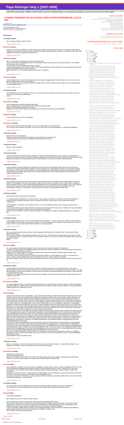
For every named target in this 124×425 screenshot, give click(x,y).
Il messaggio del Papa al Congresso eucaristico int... (102, 210)
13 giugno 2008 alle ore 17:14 (13, 262)
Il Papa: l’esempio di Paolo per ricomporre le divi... (102, 90)
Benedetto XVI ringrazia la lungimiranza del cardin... (102, 160)
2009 (89, 50)
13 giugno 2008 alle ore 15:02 (13, 150)
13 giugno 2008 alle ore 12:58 (13, 111)
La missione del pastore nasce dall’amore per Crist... (102, 69)
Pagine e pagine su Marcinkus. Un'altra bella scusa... (103, 219)
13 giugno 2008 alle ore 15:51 (13, 226)
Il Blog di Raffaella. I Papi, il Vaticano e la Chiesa (110, 18)
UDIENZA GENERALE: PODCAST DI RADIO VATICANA (104, 205)
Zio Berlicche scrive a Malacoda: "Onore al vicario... (102, 186)
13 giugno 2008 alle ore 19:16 (13, 338)
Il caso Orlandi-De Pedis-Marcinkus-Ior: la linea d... (102, 202)
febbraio (91, 235)
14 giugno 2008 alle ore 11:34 (13, 380)
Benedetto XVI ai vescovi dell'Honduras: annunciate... (103, 178)
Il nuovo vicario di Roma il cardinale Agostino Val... (102, 126)
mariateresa (8, 101)
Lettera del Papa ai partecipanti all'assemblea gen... (102, 214)
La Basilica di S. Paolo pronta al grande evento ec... (102, 125)
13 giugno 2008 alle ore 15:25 (13, 190)
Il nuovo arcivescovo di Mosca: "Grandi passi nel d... (102, 83)
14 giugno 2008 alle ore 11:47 (13, 390)
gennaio (91, 236)
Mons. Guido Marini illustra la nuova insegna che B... (102, 192)
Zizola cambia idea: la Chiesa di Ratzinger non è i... (102, 139)
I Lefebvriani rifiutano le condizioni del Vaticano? (101, 171)
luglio (90, 60)
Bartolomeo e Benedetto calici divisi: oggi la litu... (101, 101)
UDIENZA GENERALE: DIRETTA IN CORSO (100, 208)
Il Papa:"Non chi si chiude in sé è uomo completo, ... (102, 197)
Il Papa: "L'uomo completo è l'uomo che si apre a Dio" (103, 203)
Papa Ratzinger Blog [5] (116, 23)
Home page (42, 419)
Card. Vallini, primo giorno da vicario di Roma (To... (102, 146)
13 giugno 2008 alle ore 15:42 (13, 215)
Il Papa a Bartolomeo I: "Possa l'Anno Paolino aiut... (102, 137)
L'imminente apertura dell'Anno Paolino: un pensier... (102, 163)
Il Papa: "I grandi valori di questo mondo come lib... (102, 195)
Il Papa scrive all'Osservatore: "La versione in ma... (102, 184)
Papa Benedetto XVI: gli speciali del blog (112, 30)
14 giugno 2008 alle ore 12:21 (13, 413)
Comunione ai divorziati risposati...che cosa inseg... (102, 228)
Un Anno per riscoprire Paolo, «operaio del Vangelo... (103, 149)
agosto (91, 58)
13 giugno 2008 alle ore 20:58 (13, 361)
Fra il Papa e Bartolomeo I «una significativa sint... (102, 80)
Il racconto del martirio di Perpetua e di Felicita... (101, 189)
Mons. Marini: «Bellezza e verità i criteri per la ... (101, 182)
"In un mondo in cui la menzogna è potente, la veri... (102, 109)
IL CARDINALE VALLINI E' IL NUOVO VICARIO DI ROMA (104, 162)
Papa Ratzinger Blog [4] (116, 24)
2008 (89, 52)
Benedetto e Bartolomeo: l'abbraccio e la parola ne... (102, 72)
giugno (91, 61)
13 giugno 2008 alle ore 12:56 (13, 98)
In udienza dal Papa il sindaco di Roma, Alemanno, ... (103, 128)
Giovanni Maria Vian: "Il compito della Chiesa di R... (102, 66)
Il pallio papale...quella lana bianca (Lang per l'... (101, 187)
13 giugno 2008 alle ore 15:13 (13, 176)
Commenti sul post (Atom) (15, 422)
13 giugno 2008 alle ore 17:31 (13, 290)
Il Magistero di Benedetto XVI (115, 20)
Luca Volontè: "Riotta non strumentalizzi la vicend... (102, 166)
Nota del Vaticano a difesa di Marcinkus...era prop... (102, 227)
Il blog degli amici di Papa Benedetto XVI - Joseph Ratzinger (107, 19)
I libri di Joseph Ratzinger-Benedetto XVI (112, 36)
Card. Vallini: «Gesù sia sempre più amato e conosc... (103, 134)
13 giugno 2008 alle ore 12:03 (13, 44)
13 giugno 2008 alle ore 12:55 (13, 87)
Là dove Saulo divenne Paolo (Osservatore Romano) (103, 174)
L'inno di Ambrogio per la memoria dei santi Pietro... (102, 105)
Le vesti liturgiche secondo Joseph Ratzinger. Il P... (102, 190)
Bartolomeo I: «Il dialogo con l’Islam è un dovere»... (102, 165)
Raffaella (7, 58)
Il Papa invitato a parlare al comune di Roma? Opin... (103, 168)
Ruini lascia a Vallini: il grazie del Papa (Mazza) (101, 133)
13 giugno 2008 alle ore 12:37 (13, 55)
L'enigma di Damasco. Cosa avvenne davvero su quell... (103, 120)
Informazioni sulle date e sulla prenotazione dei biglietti (108, 44)
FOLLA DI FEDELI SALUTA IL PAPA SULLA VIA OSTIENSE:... (105, 110)
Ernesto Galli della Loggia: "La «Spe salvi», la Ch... (102, 150)
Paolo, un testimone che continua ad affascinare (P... (102, 76)
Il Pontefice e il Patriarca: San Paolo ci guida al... (101, 107)
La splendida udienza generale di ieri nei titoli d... (101, 181)
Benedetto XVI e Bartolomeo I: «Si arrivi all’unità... (102, 85)
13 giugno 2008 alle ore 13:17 (13, 130)
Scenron (7, 47)
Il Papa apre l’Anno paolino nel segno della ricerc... (102, 115)
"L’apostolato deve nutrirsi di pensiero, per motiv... (102, 158)
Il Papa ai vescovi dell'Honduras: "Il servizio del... (101, 176)
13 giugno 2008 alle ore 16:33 (13, 242)
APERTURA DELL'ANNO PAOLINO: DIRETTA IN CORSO (104, 123)
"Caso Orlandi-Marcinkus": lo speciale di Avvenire (102, 200)
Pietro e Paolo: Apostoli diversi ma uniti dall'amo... (102, 147)
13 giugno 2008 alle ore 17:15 (13, 278)
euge (6, 293)
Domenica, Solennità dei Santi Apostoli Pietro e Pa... (102, 225)
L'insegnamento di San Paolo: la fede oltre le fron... (102, 91)
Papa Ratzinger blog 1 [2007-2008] (31, 7)
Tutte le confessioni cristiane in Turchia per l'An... (101, 99)
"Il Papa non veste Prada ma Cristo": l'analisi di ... (102, 141)
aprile (90, 232)
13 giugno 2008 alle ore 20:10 (13, 348)
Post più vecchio (78, 419)
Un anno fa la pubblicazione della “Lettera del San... (102, 67)
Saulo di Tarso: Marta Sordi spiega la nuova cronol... (102, 179)
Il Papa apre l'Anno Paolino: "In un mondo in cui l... (102, 113)
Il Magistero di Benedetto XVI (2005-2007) (112, 22)
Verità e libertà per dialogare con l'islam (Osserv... (102, 173)
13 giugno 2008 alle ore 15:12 (13, 161)
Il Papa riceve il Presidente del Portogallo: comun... (102, 131)
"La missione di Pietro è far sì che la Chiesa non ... (102, 98)
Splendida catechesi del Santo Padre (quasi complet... (103, 206)
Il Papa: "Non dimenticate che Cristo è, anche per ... (102, 157)
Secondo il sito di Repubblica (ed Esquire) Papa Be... (103, 93)
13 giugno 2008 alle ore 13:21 (13, 141)
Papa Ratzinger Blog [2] (116, 27)
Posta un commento (8, 416)
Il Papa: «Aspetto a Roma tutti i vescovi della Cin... (102, 129)
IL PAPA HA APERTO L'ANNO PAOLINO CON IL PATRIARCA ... (105, 118)
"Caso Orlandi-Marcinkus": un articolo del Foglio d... (102, 198)
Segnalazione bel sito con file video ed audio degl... (102, 71)
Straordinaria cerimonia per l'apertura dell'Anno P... (102, 117)
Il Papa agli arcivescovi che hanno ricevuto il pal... (102, 74)
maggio (91, 230)
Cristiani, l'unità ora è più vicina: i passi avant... (101, 86)
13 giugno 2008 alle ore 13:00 (13, 120)
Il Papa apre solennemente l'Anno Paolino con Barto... (103, 112)
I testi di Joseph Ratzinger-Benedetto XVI (112, 28)
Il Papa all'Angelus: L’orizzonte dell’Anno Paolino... (102, 96)
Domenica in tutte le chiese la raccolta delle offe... (102, 142)
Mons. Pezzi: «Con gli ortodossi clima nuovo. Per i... (102, 170)
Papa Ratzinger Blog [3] (116, 26)
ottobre (91, 55)
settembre (92, 57)
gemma (7, 245)
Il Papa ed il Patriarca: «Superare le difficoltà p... (101, 82)
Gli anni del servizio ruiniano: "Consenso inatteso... (102, 136)
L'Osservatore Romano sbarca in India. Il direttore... (102, 194)
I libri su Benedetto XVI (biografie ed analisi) (111, 37)
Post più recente (5, 419)
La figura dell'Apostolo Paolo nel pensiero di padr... (102, 152)
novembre (92, 53)
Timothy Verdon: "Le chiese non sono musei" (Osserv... (103, 216)
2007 (89, 238)
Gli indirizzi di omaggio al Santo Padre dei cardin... (102, 153)
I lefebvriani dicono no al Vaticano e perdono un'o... (102, 144)
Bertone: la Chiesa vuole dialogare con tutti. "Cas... (102, 88)
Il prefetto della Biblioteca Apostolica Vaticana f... (101, 224)
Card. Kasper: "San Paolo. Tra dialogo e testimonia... (103, 121)
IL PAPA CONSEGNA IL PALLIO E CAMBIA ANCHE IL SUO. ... (105, 94)
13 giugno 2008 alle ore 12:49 (13, 74)
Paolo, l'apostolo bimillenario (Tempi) (98, 155)
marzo (91, 233)
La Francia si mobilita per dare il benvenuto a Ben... (102, 217)
